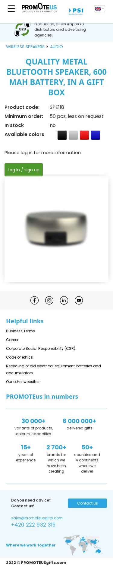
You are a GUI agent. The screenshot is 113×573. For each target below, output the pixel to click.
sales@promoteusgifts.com (37, 518)
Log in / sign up (23, 170)
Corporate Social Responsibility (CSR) (40, 348)
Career (12, 339)
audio (56, 47)
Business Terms (20, 331)
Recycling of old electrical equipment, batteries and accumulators (53, 369)
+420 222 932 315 (33, 524)
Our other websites (22, 381)
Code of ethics (19, 357)
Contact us (87, 503)
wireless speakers (25, 47)
